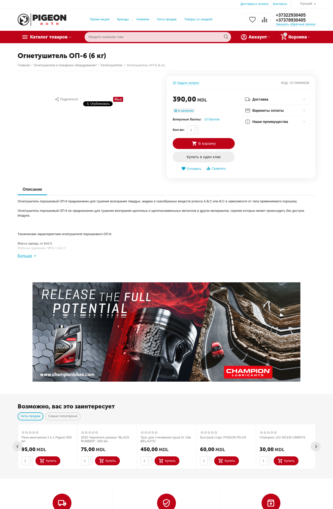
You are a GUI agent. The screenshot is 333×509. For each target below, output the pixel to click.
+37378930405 (291, 20)
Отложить (191, 169)
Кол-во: (179, 130)
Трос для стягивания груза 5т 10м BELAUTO (165, 439)
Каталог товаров (48, 37)
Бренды (123, 19)
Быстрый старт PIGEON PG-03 (223, 437)
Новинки (142, 19)
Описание (32, 189)
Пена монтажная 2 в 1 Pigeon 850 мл (46, 439)
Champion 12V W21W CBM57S (282, 437)
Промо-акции (99, 19)
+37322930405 (291, 15)
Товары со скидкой (198, 19)
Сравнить (216, 168)
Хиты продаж (167, 19)
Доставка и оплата (254, 4)
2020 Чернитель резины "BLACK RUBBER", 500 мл (105, 439)
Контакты (280, 4)
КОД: (284, 83)
